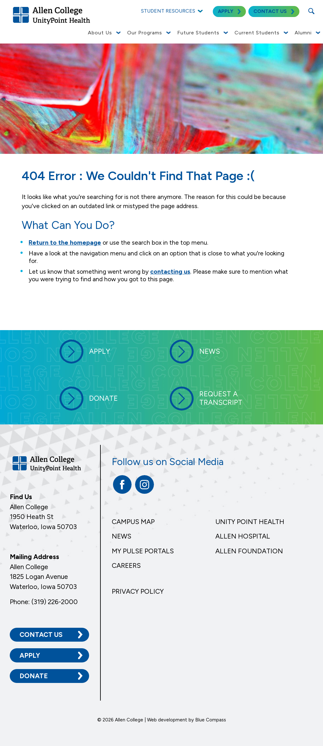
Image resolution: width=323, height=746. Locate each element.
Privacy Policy (138, 591)
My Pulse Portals (143, 551)
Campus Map (133, 522)
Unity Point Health (249, 522)
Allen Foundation (249, 551)
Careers (126, 565)
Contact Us (41, 634)
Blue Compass (210, 719)
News (121, 536)
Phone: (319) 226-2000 (44, 601)
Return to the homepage (65, 242)
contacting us (170, 271)
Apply (30, 655)
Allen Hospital (242, 536)
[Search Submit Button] (311, 11)
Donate (34, 675)
